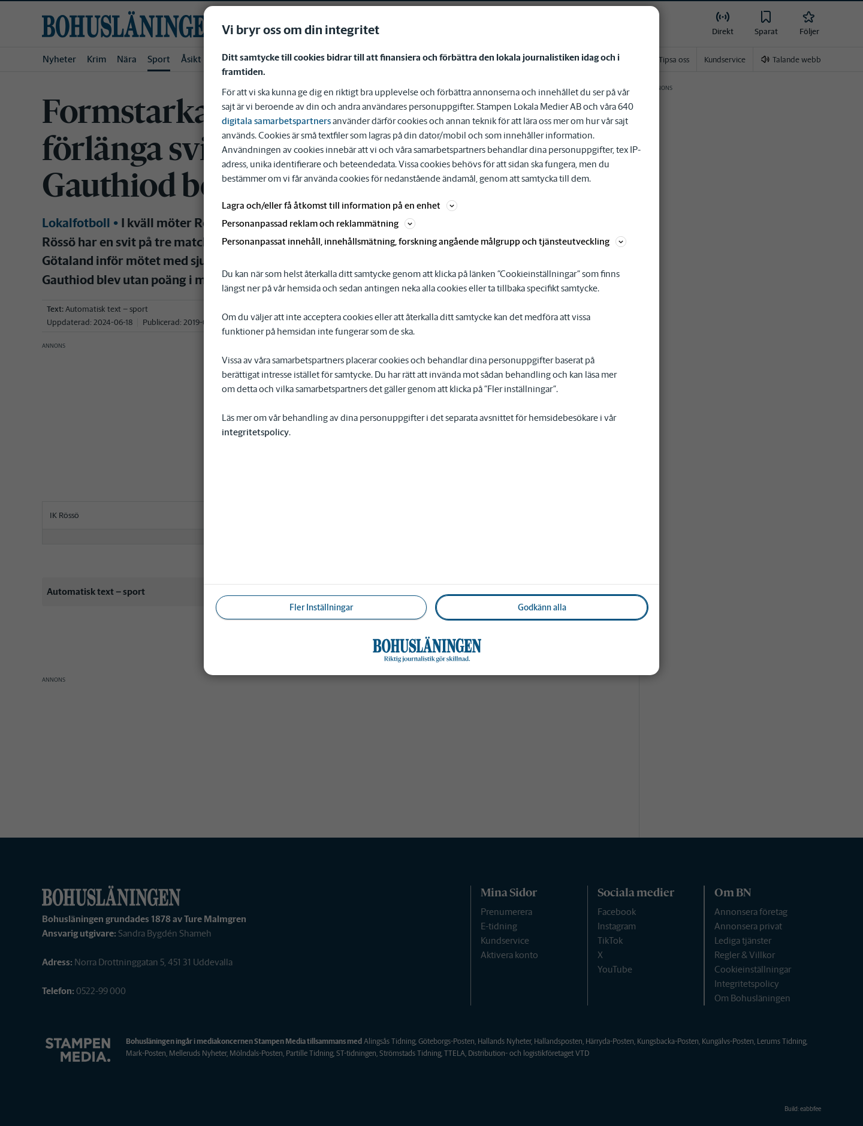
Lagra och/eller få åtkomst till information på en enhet (339, 205)
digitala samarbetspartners (276, 121)
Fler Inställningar (321, 607)
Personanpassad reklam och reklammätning (318, 223)
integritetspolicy (255, 432)
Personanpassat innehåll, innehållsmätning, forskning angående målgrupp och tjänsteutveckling (424, 241)
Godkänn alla (542, 607)
